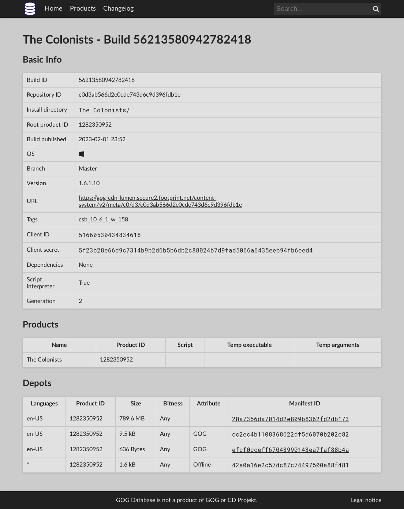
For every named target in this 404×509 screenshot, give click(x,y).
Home (54, 8)
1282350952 (95, 125)
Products (83, 8)
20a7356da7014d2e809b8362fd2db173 (290, 419)
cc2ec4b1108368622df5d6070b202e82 (290, 434)
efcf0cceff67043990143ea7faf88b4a (290, 449)
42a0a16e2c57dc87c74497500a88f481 (290, 465)
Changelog (118, 8)
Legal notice (366, 500)
